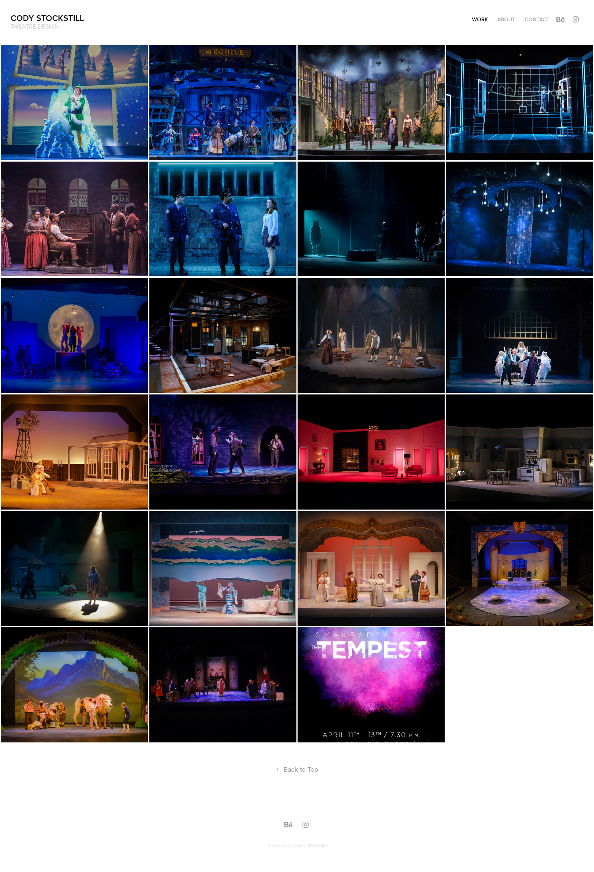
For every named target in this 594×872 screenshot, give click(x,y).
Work (480, 19)
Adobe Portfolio (310, 845)
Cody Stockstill (47, 18)
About (506, 19)
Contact (537, 19)
